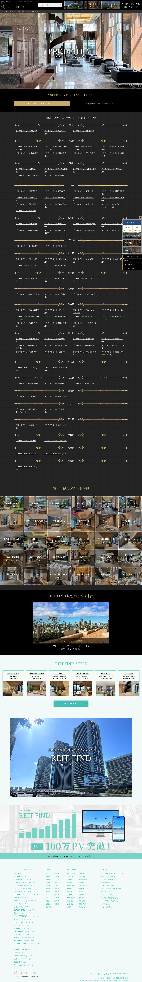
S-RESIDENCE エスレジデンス (24, 922)
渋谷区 (48, 876)
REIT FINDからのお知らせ (109, 901)
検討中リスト (105, 892)
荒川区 (56, 895)
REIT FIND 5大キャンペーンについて (113, 873)
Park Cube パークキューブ (23, 888)
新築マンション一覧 (108, 885)
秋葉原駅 (82, 907)
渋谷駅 (81, 873)
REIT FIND (8, 11)
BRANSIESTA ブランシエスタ (24, 937)
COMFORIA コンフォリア (22, 879)
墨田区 (48, 888)
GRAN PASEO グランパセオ (23, 919)
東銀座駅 (70, 901)
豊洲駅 (81, 882)
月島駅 (69, 907)
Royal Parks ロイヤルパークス (24, 928)
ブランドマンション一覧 (21, 11)
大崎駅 (81, 898)
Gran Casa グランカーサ (22, 934)
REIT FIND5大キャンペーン (70, 703)
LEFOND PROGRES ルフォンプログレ (26, 895)
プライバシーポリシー (108, 895)
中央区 (56, 873)
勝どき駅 (70, 892)
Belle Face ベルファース (22, 959)
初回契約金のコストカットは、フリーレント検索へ (69, 856)
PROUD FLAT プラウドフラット (25, 885)
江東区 (56, 876)
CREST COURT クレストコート (24, 931)
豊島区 (56, 892)
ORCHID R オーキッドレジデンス (25, 901)
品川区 (48, 882)
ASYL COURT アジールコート (24, 940)
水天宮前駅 (71, 898)
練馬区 (56, 901)
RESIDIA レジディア (21, 876)
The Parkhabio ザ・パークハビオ (25, 882)
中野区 (48, 898)
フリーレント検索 (107, 879)
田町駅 (69, 888)
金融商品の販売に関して (109, 898)
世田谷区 (57, 888)
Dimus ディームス (20, 904)
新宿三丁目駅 (83, 885)
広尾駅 (69, 882)
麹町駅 (81, 895)
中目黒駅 (82, 901)
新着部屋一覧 (105, 882)
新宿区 (48, 879)
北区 (47, 895)
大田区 (48, 892)
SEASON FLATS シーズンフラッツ (26, 910)
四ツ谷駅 (82, 892)
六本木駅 (70, 876)
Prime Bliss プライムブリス (23, 965)
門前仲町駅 (83, 879)
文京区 (48, 885)
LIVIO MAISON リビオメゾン (23, 956)
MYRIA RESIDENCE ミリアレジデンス (27, 916)
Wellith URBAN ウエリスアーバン (25, 950)
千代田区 (57, 879)
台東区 (56, 885)
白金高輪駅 (71, 885)
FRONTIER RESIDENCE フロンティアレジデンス (28, 945)
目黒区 (56, 882)
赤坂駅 (69, 879)
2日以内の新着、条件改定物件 (111, 888)
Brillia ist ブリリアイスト (22, 907)
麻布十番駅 (71, 873)
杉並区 (56, 898)
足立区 (48, 904)
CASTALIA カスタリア (21, 898)
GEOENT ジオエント (21, 962)
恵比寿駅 (82, 876)
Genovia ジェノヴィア (21, 925)
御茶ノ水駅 (83, 904)
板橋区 (48, 901)
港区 (47, 873)
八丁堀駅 (70, 904)
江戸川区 (49, 907)
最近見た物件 (127, 229)
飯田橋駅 (82, 888)
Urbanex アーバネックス (22, 892)
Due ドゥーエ (18, 913)
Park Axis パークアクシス (23, 873)
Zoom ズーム (18, 953)
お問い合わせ (105, 904)
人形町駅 (70, 895)
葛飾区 (56, 904)
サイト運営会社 (106, 907)
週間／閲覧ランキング (108, 876)
